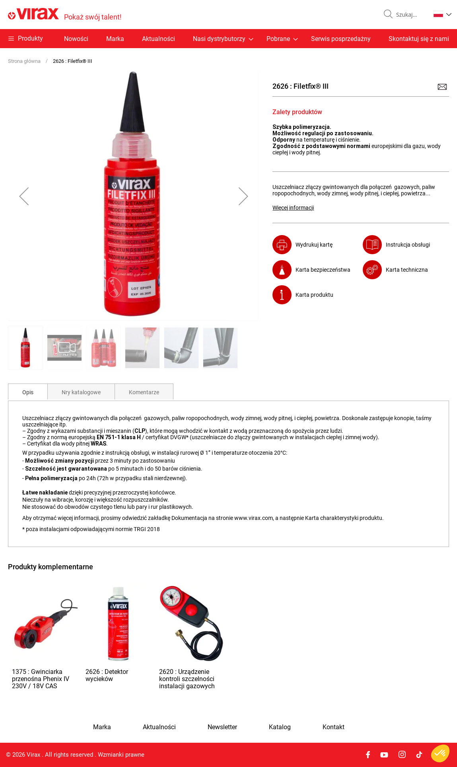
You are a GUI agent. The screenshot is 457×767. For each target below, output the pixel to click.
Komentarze (144, 392)
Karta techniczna (407, 270)
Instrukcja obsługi (408, 244)
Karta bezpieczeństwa (323, 270)
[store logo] (65, 14)
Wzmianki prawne (121, 754)
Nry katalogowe (81, 392)
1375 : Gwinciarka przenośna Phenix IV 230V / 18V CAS (40, 679)
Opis (27, 392)
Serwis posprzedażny (341, 39)
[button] (442, 14)
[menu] (228, 38)
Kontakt (333, 727)
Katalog (280, 727)
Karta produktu (314, 295)
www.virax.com (253, 518)
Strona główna (24, 61)
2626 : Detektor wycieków (107, 675)
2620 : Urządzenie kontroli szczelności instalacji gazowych (187, 679)
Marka (115, 39)
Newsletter (222, 727)
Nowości (76, 39)
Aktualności (158, 39)
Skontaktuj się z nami (419, 39)
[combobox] (410, 14)
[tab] (28, 391)
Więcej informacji (293, 207)
